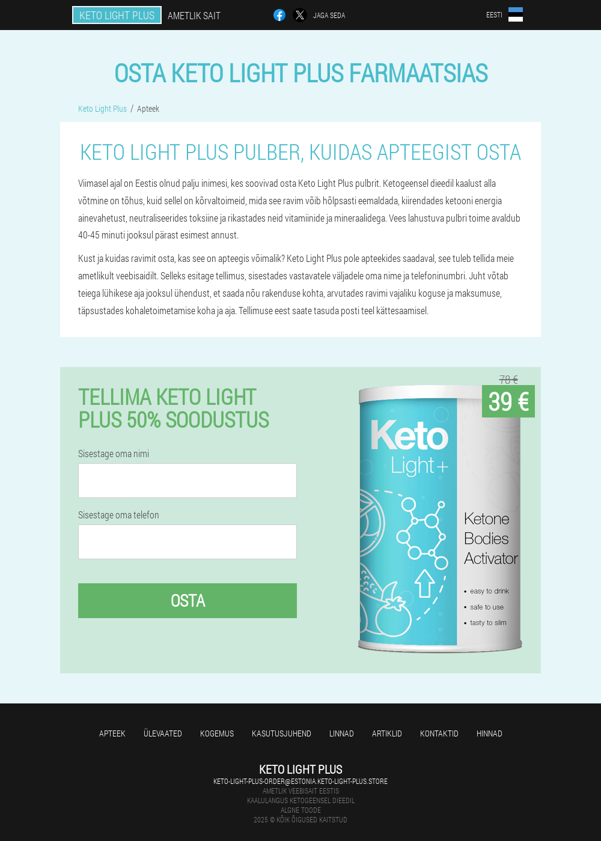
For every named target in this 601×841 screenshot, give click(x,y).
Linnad (341, 733)
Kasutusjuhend (281, 733)
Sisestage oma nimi (113, 453)
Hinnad (489, 733)
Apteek (112, 733)
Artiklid (387, 733)
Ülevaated (163, 733)
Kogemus (217, 733)
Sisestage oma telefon (118, 515)
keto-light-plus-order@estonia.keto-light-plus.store (300, 781)
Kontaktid (439, 733)
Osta (188, 600)
